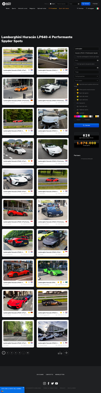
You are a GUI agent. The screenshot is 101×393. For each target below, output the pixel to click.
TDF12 (42, 133)
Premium (53, 8)
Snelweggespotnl (44, 315)
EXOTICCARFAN (44, 224)
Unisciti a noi (22, 8)
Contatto (49, 374)
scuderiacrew (8, 254)
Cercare (86, 4)
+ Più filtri (95, 4)
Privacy (62, 388)
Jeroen (7, 284)
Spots (14, 8)
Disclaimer (72, 388)
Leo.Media (8, 315)
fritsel (41, 254)
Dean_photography (45, 103)
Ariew (6, 345)
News (46, 3)
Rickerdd (42, 193)
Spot (53, 3)
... (23, 353)
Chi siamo (40, 374)
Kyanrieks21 (8, 72)
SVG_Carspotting (44, 284)
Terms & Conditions (50, 388)
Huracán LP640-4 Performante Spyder (24, 70)
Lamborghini (7, 70)
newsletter (59, 374)
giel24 (41, 163)
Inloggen (90, 8)
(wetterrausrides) (10, 103)
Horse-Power (43, 345)
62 (28, 353)
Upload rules (42, 8)
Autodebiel (8, 224)
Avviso (80, 8)
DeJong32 (7, 193)
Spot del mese (64, 8)
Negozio (32, 8)
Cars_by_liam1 (44, 72)
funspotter (8, 163)
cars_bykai (8, 133)
